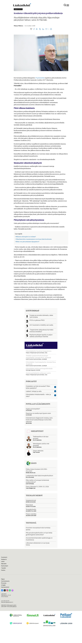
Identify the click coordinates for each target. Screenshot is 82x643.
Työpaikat (3, 568)
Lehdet (2, 561)
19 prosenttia (39, 78)
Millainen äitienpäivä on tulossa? (26, 236)
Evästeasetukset (5, 587)
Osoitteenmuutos (5, 581)
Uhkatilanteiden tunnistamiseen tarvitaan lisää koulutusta (34, 239)
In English (3, 585)
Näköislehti (3, 563)
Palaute (3, 579)
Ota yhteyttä (4, 557)
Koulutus (3, 570)
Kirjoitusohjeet (4, 566)
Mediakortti (4, 559)
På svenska (3, 583)
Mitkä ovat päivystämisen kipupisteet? (27, 241)
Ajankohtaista (18, 9)
